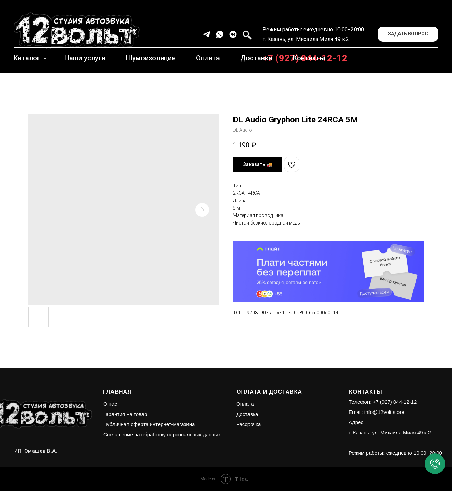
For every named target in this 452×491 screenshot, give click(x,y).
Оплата (208, 58)
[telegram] (206, 34)
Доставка (256, 58)
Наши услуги (84, 58)
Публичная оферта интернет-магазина (149, 424)
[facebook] (246, 34)
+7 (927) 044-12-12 (395, 402)
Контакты (309, 58)
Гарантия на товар (125, 414)
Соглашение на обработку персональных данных (162, 434)
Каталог (28, 58)
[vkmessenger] (233, 34)
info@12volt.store (384, 412)
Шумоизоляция (151, 58)
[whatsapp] (219, 34)
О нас (110, 404)
